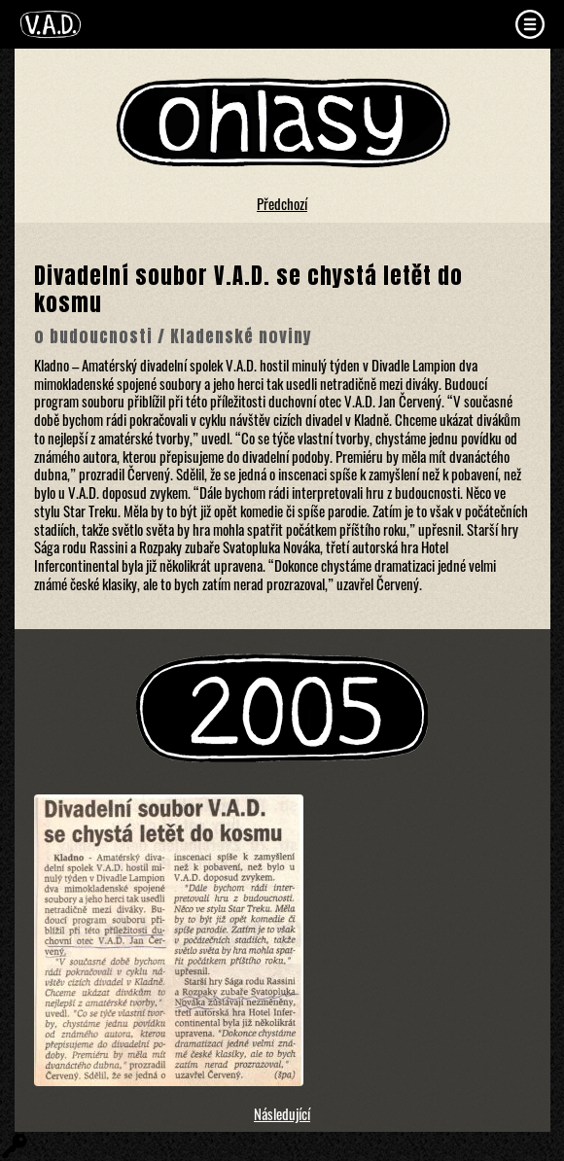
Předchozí (282, 203)
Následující (282, 1113)
